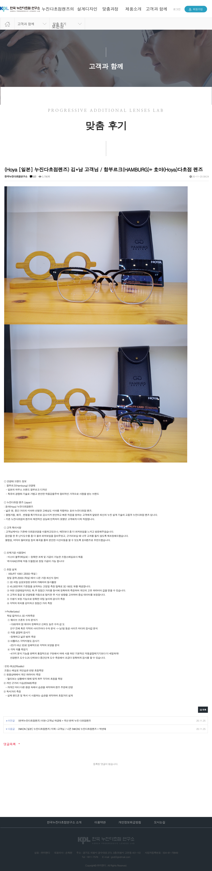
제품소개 (133, 9)
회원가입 (196, 9)
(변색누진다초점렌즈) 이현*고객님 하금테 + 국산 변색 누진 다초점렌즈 (54, 720)
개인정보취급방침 (129, 822)
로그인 (176, 9)
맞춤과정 (110, 9)
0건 (33, 176)
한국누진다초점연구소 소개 (64, 822)
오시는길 (159, 822)
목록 (203, 709)
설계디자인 (87, 9)
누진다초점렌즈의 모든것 (57, 17)
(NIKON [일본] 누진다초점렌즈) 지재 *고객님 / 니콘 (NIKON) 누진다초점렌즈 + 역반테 (62, 729)
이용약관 (100, 822)
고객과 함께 (156, 9)
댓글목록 (9, 744)
